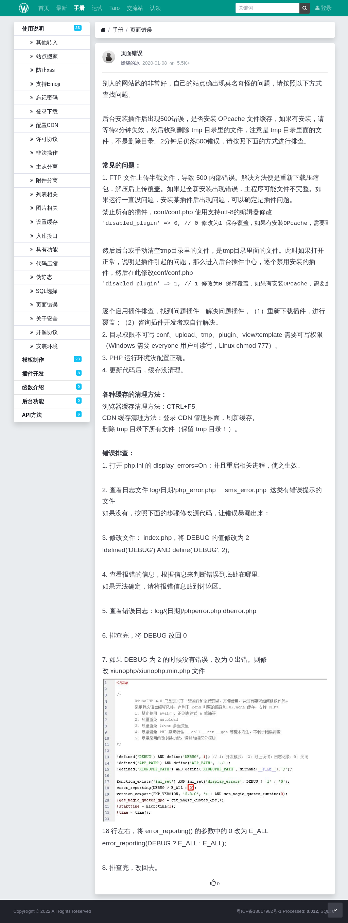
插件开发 (52, 373)
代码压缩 (44, 263)
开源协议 (44, 332)
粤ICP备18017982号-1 (259, 911)
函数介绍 (52, 387)
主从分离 (44, 167)
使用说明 (52, 28)
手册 (78, 8)
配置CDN (44, 125)
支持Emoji (45, 84)
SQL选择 (43, 291)
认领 (155, 8)
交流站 (134, 8)
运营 (96, 8)
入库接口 (44, 236)
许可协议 (44, 139)
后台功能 (52, 400)
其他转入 (44, 42)
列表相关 (44, 194)
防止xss (42, 70)
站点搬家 (44, 56)
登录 (323, 8)
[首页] (103, 30)
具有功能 (44, 249)
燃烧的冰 (130, 63)
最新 (61, 8)
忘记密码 (44, 97)
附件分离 (44, 180)
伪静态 (41, 277)
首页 (43, 8)
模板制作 (52, 359)
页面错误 (44, 305)
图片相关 (44, 208)
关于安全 (44, 319)
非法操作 (44, 153)
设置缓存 (44, 222)
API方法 (52, 414)
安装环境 (44, 346)
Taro (114, 8)
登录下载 (44, 111)
